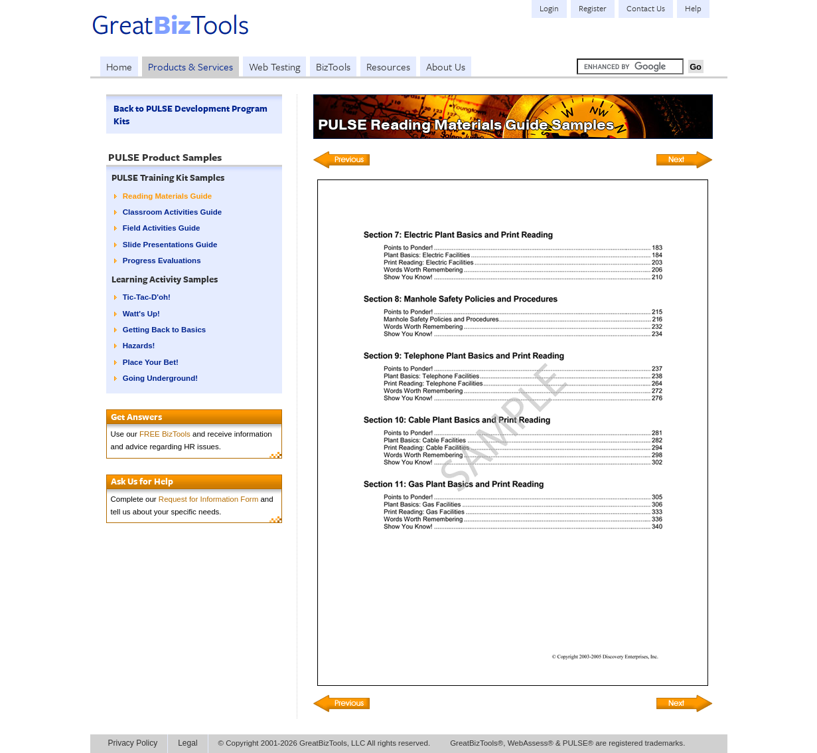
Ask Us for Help (142, 481)
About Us (445, 66)
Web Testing (274, 66)
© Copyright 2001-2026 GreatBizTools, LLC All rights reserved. (324, 743)
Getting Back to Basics (164, 330)
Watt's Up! (141, 314)
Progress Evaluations (162, 261)
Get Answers (136, 416)
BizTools (333, 66)
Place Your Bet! (151, 362)
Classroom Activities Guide (172, 212)
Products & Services (190, 66)
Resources (388, 66)
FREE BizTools (164, 434)
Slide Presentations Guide (170, 245)
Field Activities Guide (161, 228)
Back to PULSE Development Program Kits (190, 115)
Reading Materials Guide (167, 196)
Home (119, 66)
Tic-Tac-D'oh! (147, 297)
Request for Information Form (208, 499)
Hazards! (139, 346)
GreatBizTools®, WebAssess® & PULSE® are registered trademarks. (567, 743)
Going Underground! (160, 378)
